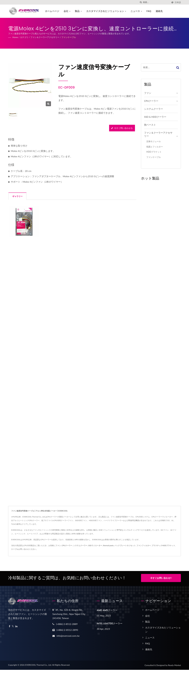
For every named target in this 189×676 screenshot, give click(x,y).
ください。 (33, 549)
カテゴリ (24, 37)
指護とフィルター (154, 146)
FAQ (149, 11)
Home (15, 37)
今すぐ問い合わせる (122, 128)
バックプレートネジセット (125, 545)
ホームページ (53, 11)
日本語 (178, 2)
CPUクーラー (151, 100)
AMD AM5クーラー (107, 609)
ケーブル (14, 549)
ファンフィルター (144, 545)
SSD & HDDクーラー (155, 116)
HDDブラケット (154, 152)
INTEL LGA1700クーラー (109, 622)
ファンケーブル (68, 37)
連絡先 (159, 11)
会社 (67, 11)
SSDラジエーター (95, 545)
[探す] (141, 2)
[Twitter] (13, 625)
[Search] (156, 2)
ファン (147, 92)
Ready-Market (174, 664)
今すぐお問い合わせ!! (160, 578)
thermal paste (108, 545)
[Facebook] (9, 625)
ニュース (137, 11)
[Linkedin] (16, 625)
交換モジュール (153, 141)
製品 (79, 11)
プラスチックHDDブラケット (163, 545)
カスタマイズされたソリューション (107, 11)
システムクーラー (153, 108)
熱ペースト (150, 124)
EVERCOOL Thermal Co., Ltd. (38, 664)
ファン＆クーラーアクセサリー (44, 37)
